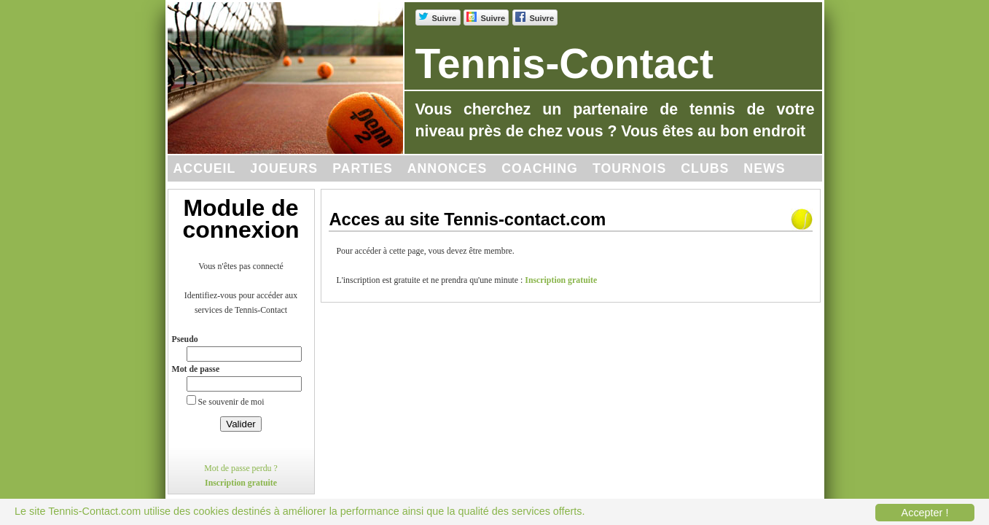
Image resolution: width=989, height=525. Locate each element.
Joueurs (284, 168)
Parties (362, 168)
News (764, 168)
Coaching (539, 168)
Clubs (705, 168)
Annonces (447, 168)
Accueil (204, 168)
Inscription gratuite (241, 483)
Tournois (629, 168)
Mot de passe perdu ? (241, 468)
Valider (241, 424)
